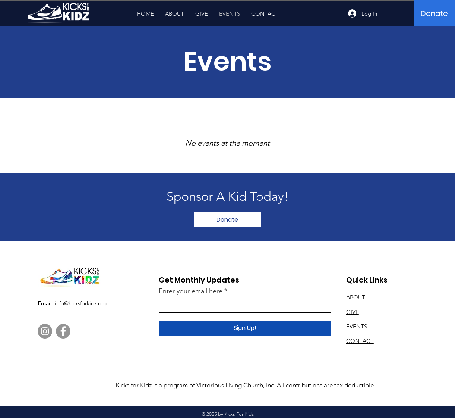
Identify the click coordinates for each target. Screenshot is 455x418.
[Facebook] (63, 331)
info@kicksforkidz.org (81, 303)
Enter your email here (190, 291)
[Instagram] (45, 331)
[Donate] (434, 13)
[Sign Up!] (245, 328)
